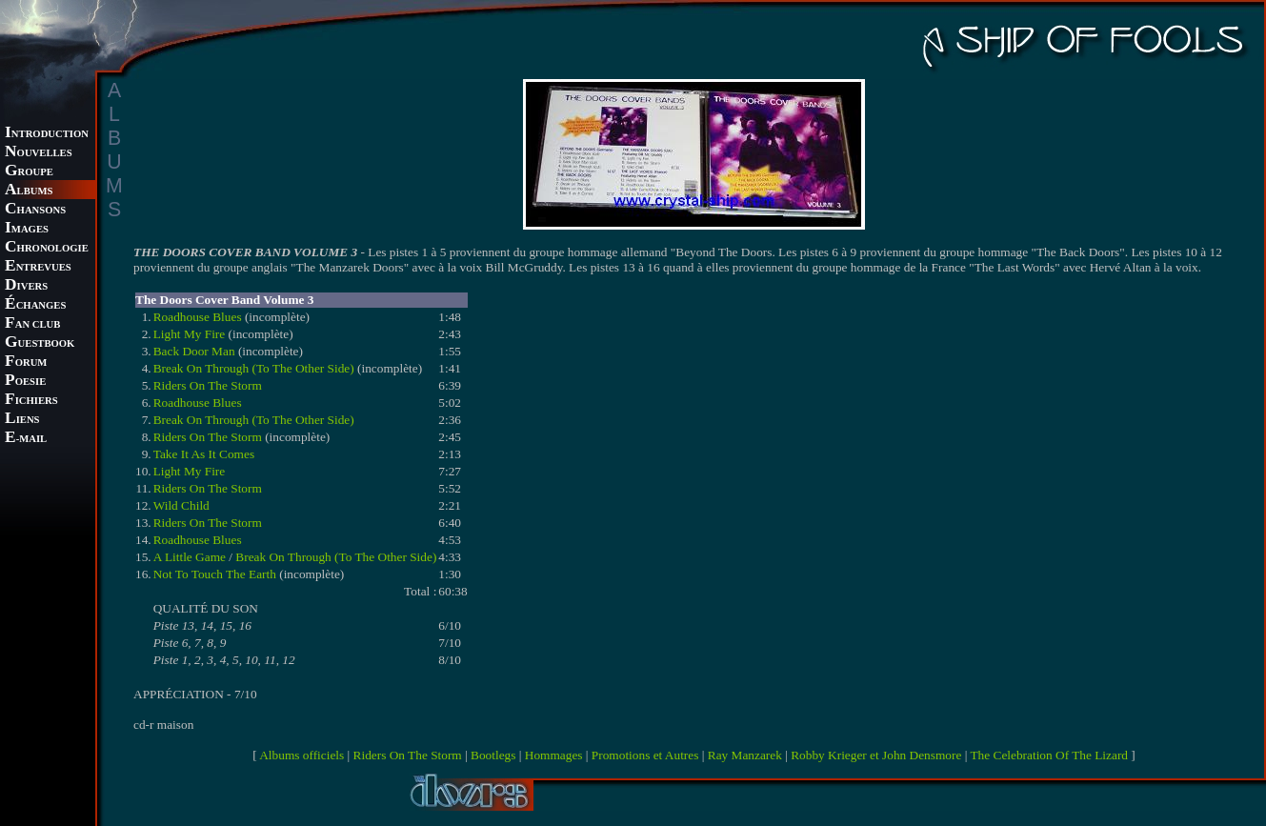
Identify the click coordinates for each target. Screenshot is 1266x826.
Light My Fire (189, 334)
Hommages (554, 755)
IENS (22, 419)
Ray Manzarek (745, 755)
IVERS (26, 286)
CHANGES (35, 305)
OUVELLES (38, 153)
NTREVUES (38, 267)
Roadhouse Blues (197, 317)
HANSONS (35, 210)
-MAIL (26, 438)
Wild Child (181, 505)
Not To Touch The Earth (214, 574)
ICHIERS (31, 400)
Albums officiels (301, 755)
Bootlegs (493, 755)
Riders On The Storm (207, 385)
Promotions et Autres (645, 755)
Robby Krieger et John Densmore (876, 755)
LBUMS (28, 191)
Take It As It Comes (203, 454)
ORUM (26, 362)
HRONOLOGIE (47, 248)
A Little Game (189, 557)
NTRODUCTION (47, 134)
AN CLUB (32, 324)
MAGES (27, 229)
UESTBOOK (39, 343)
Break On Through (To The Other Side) (253, 368)
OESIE (25, 381)
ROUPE (29, 172)
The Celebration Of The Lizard (1049, 755)
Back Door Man (194, 351)
